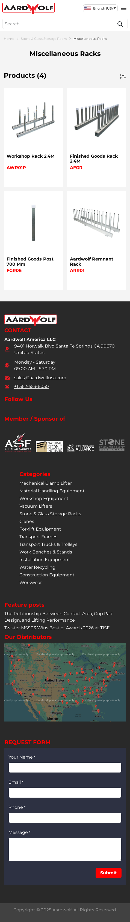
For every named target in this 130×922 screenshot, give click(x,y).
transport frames (38, 536)
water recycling (37, 567)
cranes (26, 521)
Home (9, 39)
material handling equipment (52, 490)
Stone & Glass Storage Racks (44, 39)
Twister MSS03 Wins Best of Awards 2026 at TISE (57, 627)
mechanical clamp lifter (45, 483)
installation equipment (44, 559)
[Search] (120, 24)
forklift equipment (40, 528)
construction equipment (47, 574)
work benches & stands (45, 551)
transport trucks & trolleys (48, 544)
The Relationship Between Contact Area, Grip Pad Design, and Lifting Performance (58, 617)
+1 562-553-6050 (31, 386)
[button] (109, 873)
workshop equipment (44, 498)
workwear (30, 582)
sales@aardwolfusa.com (40, 377)
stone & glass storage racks (50, 513)
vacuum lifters (35, 505)
